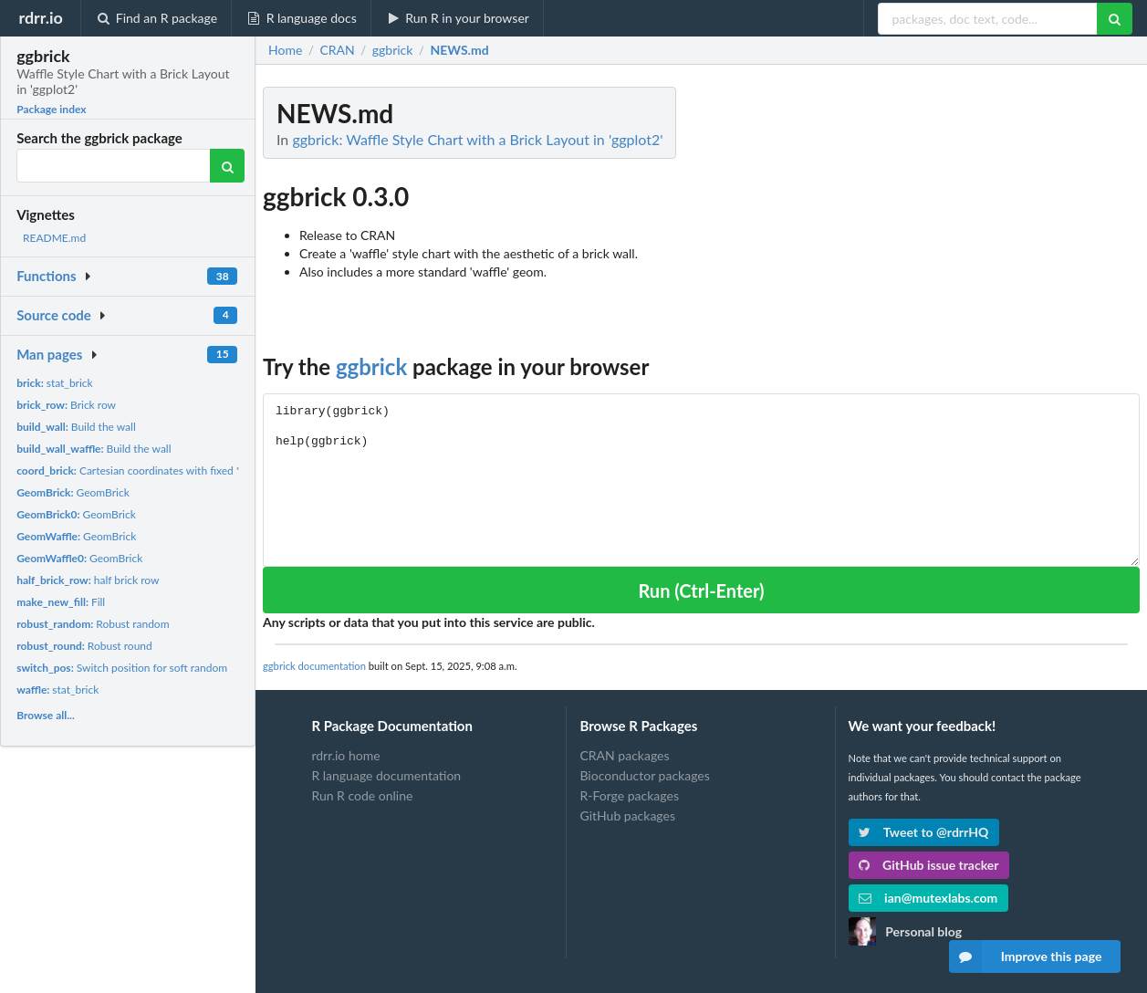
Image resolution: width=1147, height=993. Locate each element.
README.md (54, 238)
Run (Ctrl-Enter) (701, 590)
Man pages (49, 354)
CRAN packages (624, 755)
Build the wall (76, 427)
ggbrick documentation (314, 666)
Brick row (66, 405)
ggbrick (371, 366)
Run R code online (361, 795)
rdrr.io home (345, 755)
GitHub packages (627, 815)
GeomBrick (73, 492)
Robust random (92, 624)
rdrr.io (40, 17)
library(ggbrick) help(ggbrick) (701, 479)
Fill (60, 602)
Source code (53, 315)
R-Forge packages (628, 795)
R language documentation (386, 775)
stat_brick (54, 383)
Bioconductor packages (644, 775)
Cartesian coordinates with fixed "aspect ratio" (158, 470)
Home (285, 50)
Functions (46, 275)
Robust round (84, 646)
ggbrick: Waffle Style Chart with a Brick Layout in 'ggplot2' (477, 139)
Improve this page (1025, 956)
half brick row (87, 580)
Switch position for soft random (121, 667)
